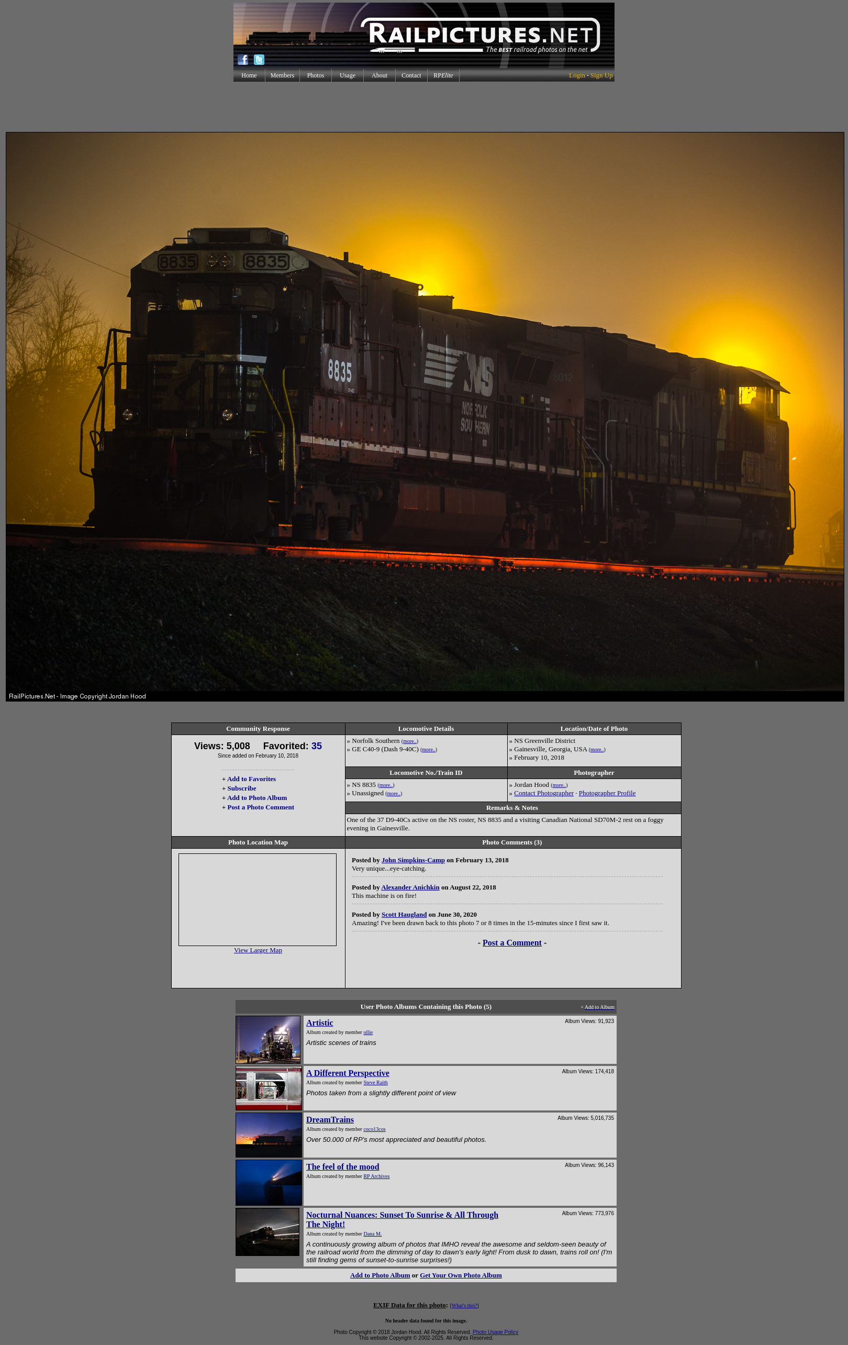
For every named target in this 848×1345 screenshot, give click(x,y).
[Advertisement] (424, 106)
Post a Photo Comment (261, 807)
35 (316, 746)
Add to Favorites (251, 779)
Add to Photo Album (257, 798)
